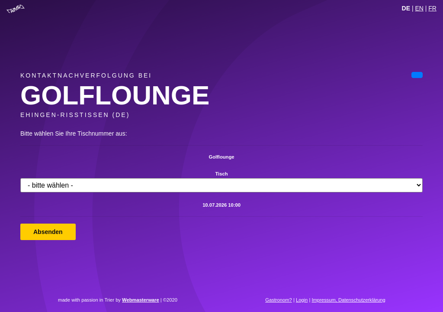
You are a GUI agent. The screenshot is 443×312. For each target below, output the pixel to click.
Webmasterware (140, 299)
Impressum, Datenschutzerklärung (348, 299)
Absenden (48, 231)
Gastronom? (278, 299)
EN (419, 8)
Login (302, 299)
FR (432, 8)
